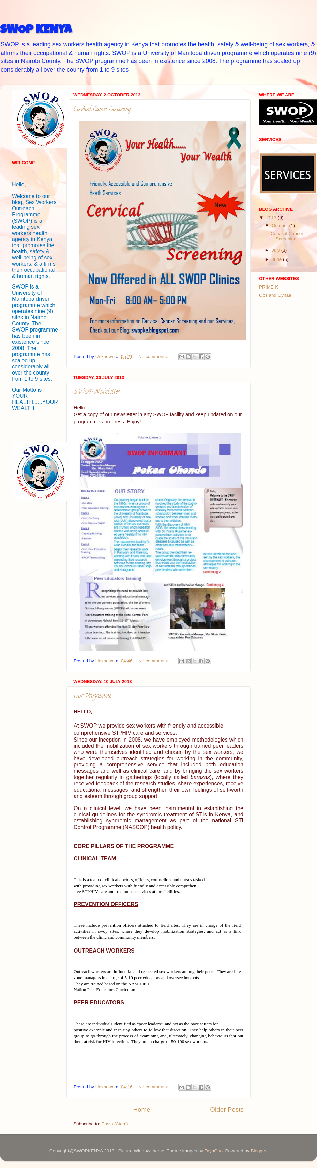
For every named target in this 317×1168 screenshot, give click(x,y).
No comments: (153, 356)
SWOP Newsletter (97, 392)
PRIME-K (268, 287)
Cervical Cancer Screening (102, 109)
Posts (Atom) (115, 1123)
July (276, 250)
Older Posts (227, 1109)
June (277, 259)
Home (141, 1109)
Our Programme (92, 696)
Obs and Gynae (275, 295)
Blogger (259, 1150)
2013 (272, 217)
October (280, 225)
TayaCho (214, 1150)
